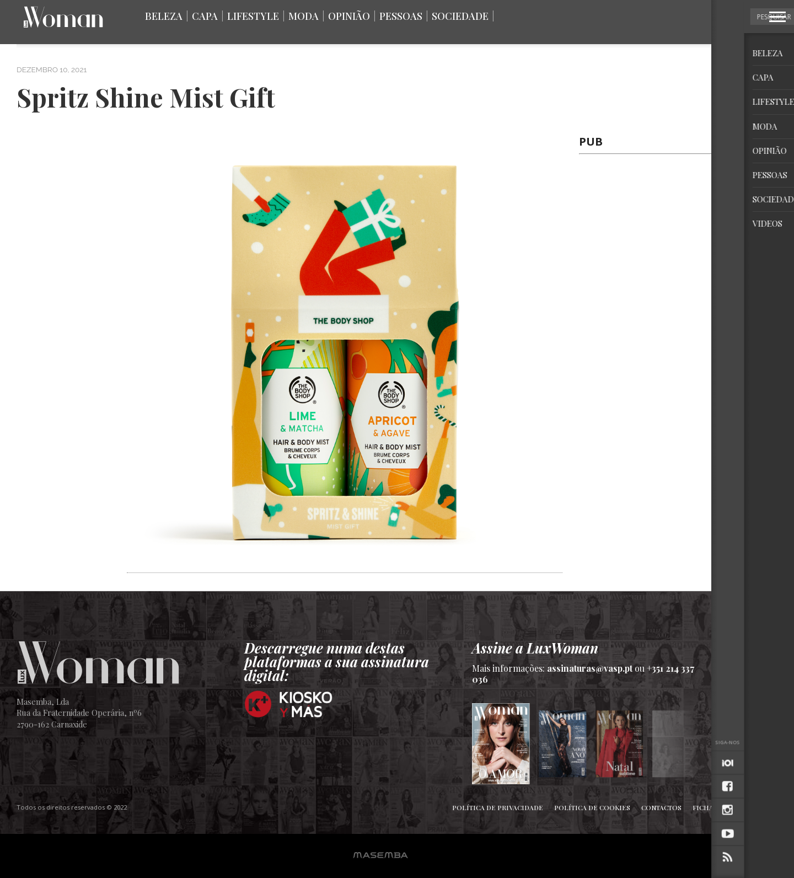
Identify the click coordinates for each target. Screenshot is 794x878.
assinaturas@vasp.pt (589, 668)
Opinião (349, 16)
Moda (303, 16)
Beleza (164, 16)
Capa (205, 16)
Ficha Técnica (718, 807)
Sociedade (460, 16)
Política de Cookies (592, 807)
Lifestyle (253, 16)
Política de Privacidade (497, 807)
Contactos (661, 807)
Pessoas (400, 16)
